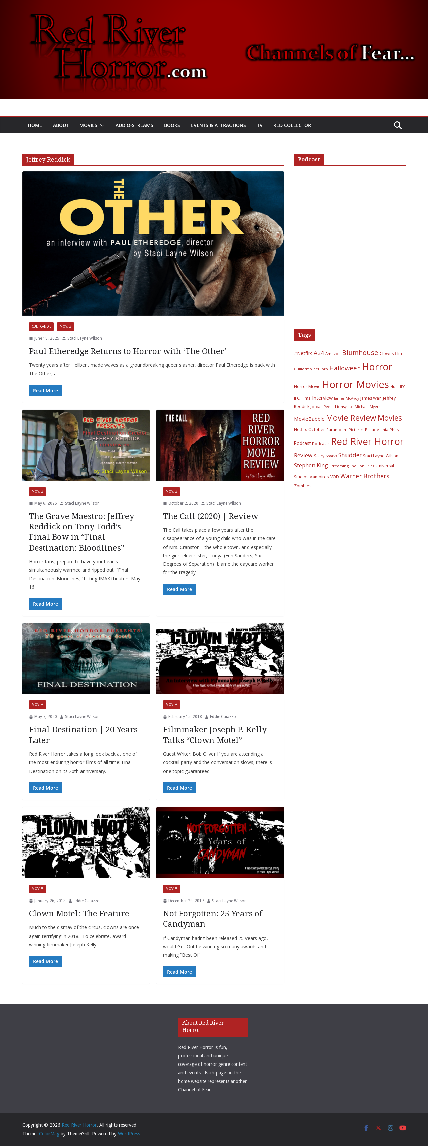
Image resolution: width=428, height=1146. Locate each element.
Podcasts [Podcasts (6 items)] (321, 443)
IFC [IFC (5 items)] (402, 386)
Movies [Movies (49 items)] (389, 418)
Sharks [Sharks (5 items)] (331, 456)
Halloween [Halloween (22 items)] (345, 368)
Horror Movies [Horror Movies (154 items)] (355, 384)
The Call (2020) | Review (210, 516)
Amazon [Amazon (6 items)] (333, 353)
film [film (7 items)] (398, 353)
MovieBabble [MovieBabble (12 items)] (309, 418)
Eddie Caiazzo (223, 716)
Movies (88, 125)
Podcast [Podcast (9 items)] (302, 443)
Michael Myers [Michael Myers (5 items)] (367, 406)
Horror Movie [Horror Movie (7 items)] (307, 386)
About (61, 125)
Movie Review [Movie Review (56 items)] (351, 417)
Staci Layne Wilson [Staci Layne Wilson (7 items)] (380, 456)
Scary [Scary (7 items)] (319, 456)
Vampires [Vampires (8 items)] (319, 476)
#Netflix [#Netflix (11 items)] (303, 353)
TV (260, 125)
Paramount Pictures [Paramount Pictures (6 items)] (345, 429)
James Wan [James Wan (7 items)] (371, 398)
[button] (101, 125)
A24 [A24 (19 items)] (319, 353)
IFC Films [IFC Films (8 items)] (302, 398)
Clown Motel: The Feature (79, 913)
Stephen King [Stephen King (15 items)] (311, 465)
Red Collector (292, 125)
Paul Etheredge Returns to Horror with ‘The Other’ (127, 351)
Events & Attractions (218, 125)
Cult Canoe (41, 326)
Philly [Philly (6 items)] (394, 429)
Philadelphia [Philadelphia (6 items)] (376, 429)
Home (35, 125)
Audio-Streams (134, 125)
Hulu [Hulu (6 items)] (394, 386)
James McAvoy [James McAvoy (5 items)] (346, 398)
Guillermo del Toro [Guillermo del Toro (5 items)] (311, 369)
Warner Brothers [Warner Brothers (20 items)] (364, 476)
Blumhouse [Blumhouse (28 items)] (360, 352)
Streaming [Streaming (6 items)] (339, 465)
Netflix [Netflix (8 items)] (300, 429)
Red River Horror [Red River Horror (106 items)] (367, 441)
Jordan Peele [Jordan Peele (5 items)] (322, 406)
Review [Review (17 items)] (303, 455)
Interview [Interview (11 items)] (322, 397)
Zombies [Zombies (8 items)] (303, 486)
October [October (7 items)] (316, 429)
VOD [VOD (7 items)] (334, 477)
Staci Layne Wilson (84, 338)
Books (172, 125)
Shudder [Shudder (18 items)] (350, 455)
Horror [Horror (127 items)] (377, 366)
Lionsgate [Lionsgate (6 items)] (344, 406)
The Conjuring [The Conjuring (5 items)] (362, 466)
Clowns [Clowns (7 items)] (387, 353)
